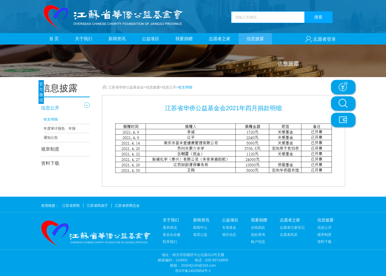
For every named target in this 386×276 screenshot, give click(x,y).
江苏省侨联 (71, 205)
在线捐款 (258, 227)
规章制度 (50, 149)
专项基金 (229, 227)
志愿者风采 (289, 235)
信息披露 (255, 38)
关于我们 (83, 38)
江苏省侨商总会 (127, 205)
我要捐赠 (184, 38)
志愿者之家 (219, 38)
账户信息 (258, 242)
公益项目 (150, 38)
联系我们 (170, 242)
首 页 (54, 38)
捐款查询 (258, 235)
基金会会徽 (171, 235)
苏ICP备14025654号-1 (193, 271)
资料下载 (50, 163)
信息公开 (50, 107)
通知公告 (51, 137)
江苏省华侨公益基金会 (126, 87)
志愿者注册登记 (292, 227)
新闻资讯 (117, 38)
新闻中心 (200, 227)
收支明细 (51, 119)
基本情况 (170, 227)
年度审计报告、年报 (60, 128)
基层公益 (200, 235)
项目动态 (229, 235)
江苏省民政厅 (97, 205)
